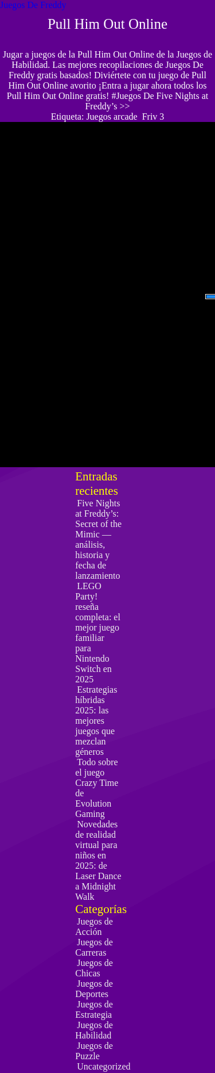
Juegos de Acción (94, 927)
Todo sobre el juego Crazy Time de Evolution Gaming (96, 788)
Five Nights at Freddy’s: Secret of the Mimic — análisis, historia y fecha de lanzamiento (98, 539)
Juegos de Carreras (94, 947)
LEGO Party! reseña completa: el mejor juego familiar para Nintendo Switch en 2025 (97, 632)
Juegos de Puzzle (94, 1051)
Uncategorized (103, 1066)
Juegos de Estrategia (94, 1009)
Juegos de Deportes (94, 989)
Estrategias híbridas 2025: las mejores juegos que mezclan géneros (96, 721)
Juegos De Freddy (33, 5)
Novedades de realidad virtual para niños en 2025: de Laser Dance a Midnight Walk (98, 860)
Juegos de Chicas (94, 968)
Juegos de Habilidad (94, 1030)
